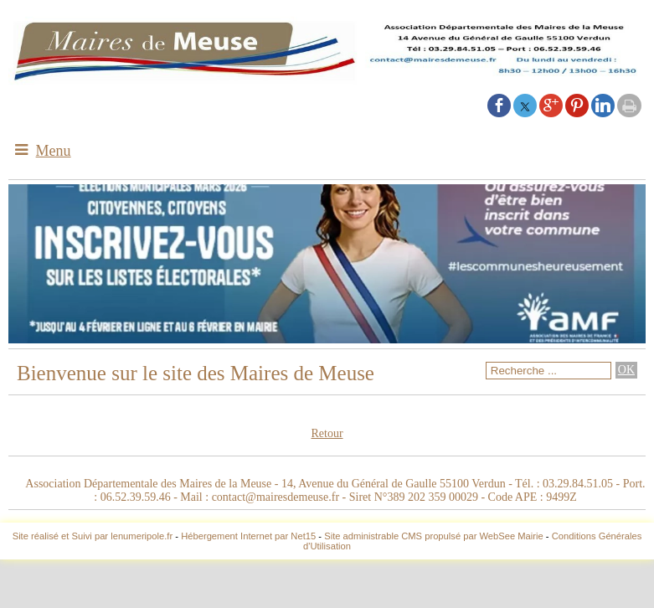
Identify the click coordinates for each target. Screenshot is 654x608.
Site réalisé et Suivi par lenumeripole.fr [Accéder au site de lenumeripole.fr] (93, 536)
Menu (53, 150)
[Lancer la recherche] (626, 370)
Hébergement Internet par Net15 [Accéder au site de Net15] (248, 536)
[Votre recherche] (548, 370)
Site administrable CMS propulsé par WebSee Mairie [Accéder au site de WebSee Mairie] (433, 536)
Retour (326, 433)
